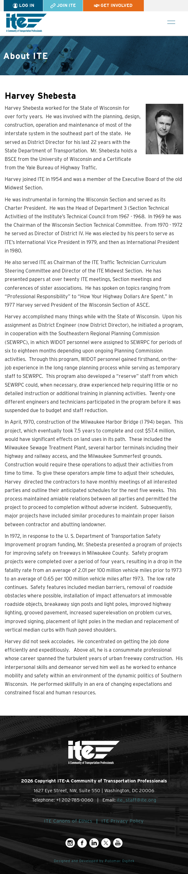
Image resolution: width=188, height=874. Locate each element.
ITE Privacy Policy (123, 821)
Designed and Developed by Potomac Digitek (94, 861)
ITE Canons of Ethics (68, 821)
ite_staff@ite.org (136, 800)
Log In (23, 5)
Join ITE (63, 5)
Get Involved (113, 5)
